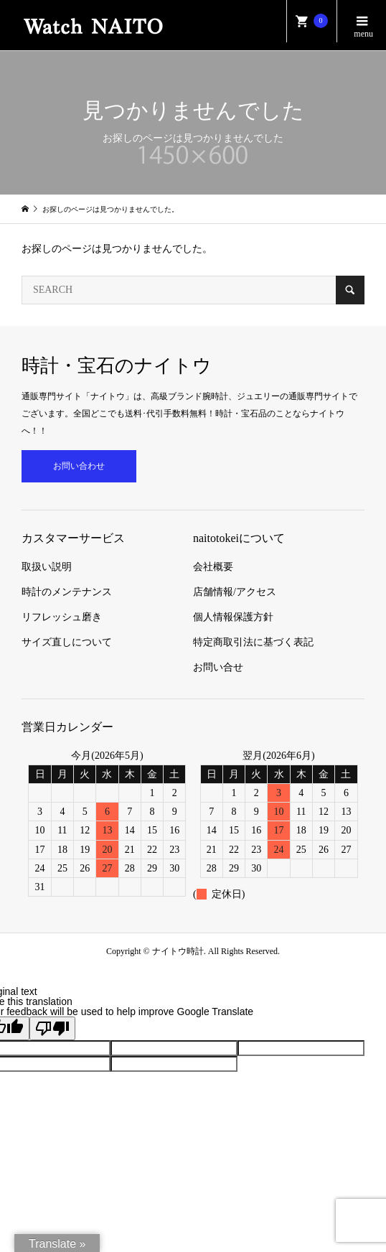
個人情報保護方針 (233, 617)
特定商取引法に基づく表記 (253, 642)
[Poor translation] (52, 1028)
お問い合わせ (79, 466)
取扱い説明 (47, 566)
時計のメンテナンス (67, 592)
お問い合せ (218, 667)
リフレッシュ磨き (62, 617)
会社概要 (213, 566)
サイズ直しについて (67, 642)
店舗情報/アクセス (234, 592)
